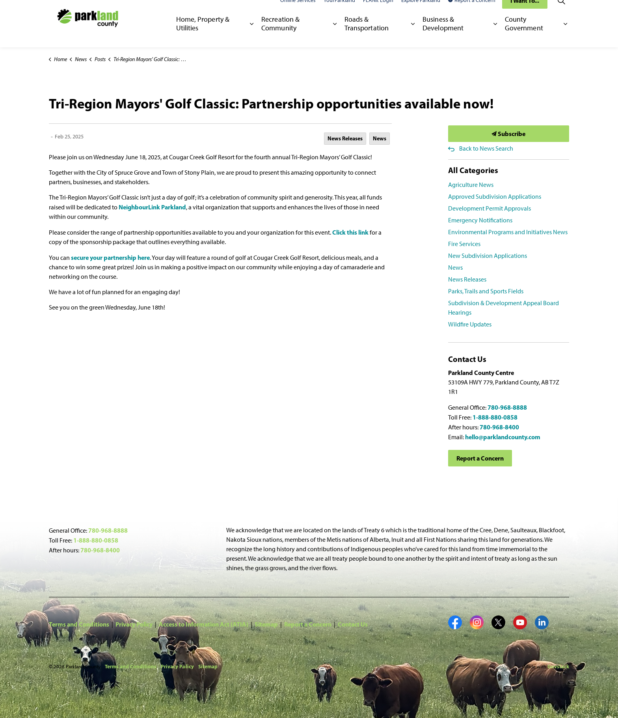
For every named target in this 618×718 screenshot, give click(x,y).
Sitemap (266, 624)
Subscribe (509, 134)
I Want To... (525, 12)
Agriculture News (470, 184)
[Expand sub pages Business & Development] (495, 35)
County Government (524, 35)
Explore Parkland (420, 11)
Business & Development (443, 35)
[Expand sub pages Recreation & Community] (335, 35)
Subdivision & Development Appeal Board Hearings (503, 307)
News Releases (345, 138)
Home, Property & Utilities (203, 35)
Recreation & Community (280, 35)
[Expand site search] (561, 12)
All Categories (473, 170)
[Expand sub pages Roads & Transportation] (413, 35)
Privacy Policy (134, 624)
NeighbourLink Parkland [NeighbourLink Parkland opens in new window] (152, 207)
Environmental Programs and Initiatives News (508, 232)
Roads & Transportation (366, 35)
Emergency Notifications (480, 220)
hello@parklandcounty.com (502, 437)
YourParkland (339, 11)
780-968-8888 (507, 407)
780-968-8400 (499, 427)
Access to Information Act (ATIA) (203, 624)
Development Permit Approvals (489, 208)
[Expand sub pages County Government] (565, 35)
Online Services (298, 11)
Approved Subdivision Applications (494, 196)
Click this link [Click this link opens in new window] (350, 232)
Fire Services (464, 244)
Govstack (558, 666)
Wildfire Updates (469, 324)
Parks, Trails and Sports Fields (485, 291)
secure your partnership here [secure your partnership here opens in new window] (110, 257)
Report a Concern (471, 11)
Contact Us (353, 624)
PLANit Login (378, 11)
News (379, 138)
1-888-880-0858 (495, 417)
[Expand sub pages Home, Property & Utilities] (251, 35)
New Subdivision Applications (487, 255)
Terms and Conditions (79, 624)
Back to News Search (486, 148)
